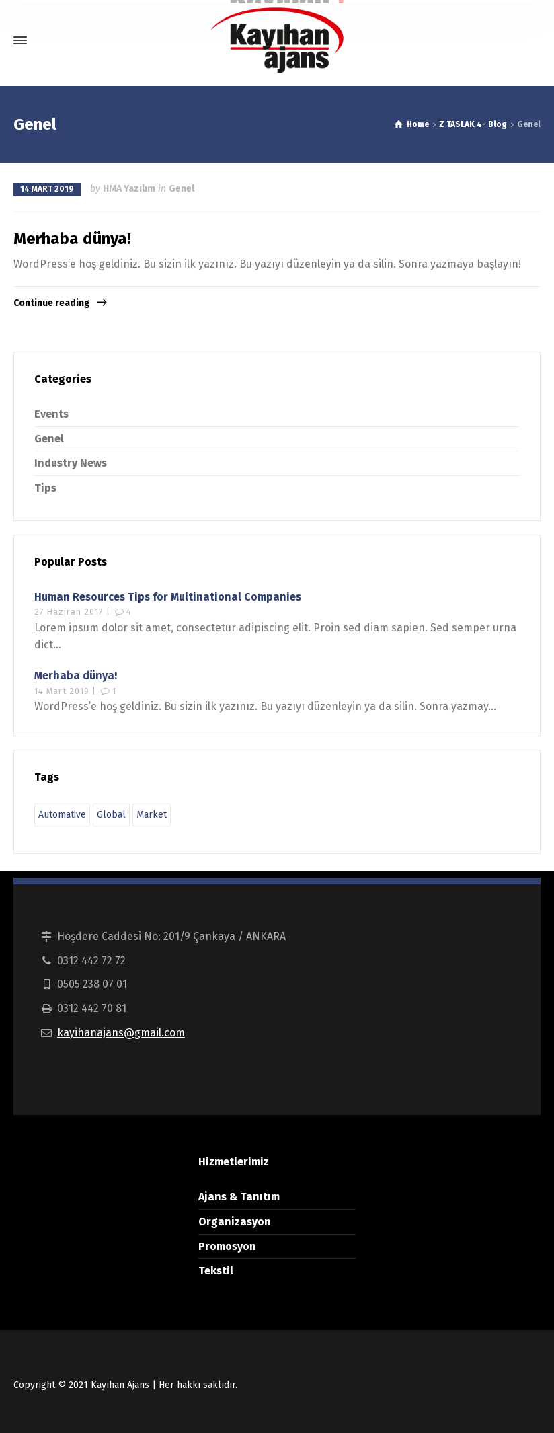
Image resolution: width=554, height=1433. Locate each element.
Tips (45, 487)
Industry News (70, 463)
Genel (181, 188)
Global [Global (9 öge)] (111, 814)
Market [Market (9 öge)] (151, 814)
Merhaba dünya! (72, 238)
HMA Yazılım (129, 188)
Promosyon (227, 1246)
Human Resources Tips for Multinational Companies (167, 596)
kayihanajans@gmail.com (121, 1032)
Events (51, 414)
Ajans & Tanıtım (239, 1196)
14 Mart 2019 (47, 189)
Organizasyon (234, 1221)
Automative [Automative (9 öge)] (62, 814)
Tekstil (215, 1270)
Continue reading (51, 303)
